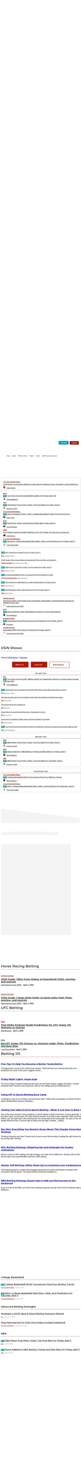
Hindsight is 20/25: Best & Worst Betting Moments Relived (32, 1313)
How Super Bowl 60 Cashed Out (13, 705)
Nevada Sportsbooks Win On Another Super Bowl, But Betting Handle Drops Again (32, 697)
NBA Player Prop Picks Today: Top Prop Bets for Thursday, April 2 (35, 761)
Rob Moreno (10, 536)
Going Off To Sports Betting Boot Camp (23, 1094)
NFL (4, 677)
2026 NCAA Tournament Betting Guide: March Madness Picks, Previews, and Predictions (40, 484)
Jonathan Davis (9, 556)
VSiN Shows (13, 658)
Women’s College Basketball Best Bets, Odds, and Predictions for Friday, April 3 (41, 541)
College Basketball (11, 482)
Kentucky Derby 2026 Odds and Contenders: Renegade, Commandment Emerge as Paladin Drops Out (38, 602)
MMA (5, 530)
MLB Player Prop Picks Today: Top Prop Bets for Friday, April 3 (33, 505)
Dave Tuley (10, 518)
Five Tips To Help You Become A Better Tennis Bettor (32, 1064)
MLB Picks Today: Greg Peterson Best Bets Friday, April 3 (31, 523)
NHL (2, 556)
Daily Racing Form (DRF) (20, 563)
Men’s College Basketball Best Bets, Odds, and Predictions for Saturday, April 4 (40, 786)
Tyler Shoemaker (12, 545)
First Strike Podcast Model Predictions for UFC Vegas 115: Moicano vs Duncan (36, 532)
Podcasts (23, 658)
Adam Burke (10, 488)
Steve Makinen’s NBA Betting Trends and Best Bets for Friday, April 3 (30, 582)
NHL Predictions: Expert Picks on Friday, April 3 (22, 552)
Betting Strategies (7, 1326)
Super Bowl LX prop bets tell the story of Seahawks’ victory (23, 712)
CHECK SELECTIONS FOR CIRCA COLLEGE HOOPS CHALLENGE (40, 461)
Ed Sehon (9, 624)
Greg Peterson (11, 527)
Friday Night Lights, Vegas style (19, 1079)
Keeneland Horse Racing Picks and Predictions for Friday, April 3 (35, 621)
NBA (2, 570)
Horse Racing (6, 563)
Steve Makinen (22, 578)
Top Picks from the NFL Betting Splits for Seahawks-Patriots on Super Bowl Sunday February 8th (41, 680)
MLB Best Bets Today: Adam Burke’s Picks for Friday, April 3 (27, 590)
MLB (4, 493)
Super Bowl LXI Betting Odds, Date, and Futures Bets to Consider (25, 719)
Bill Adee (7, 708)
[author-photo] (4, 488)
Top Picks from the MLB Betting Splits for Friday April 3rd (31, 496)
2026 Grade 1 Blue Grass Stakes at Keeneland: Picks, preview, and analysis (28, 560)
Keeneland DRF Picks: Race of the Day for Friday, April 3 (27, 630)
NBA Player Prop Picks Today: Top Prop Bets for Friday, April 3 (28, 567)
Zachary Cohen (11, 508)
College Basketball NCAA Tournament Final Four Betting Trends (29, 575)
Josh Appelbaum (12, 499)
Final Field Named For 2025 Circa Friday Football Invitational (33, 1322)
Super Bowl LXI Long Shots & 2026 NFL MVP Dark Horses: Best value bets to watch (35, 690)
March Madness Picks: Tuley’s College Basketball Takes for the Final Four (38, 514)
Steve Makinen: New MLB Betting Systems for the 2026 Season (34, 612)
